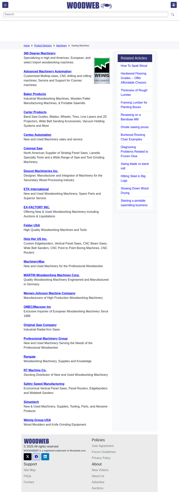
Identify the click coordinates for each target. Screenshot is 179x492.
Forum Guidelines (104, 452)
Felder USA (32, 225)
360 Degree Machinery (40, 53)
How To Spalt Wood (134, 65)
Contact (29, 482)
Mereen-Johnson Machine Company (49, 293)
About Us (98, 476)
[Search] (85, 14)
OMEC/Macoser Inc (37, 306)
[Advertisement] (92, 31)
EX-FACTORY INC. (37, 207)
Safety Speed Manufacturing (44, 383)
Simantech (31, 402)
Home (27, 45)
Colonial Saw (33, 148)
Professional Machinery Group (46, 338)
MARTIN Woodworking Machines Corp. (52, 275)
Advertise (98, 482)
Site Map (30, 470)
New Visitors (100, 470)
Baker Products (35, 94)
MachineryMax (34, 261)
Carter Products (35, 112)
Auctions (97, 488)
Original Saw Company (40, 325)
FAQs (27, 476)
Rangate (30, 356)
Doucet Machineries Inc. (41, 171)
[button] (28, 456)
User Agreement (103, 445)
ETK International (36, 189)
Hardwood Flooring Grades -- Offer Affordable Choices (133, 78)
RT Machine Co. (35, 370)
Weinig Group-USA (37, 420)
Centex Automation (37, 134)
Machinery (61, 45)
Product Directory (43, 45)
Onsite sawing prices (135, 127)
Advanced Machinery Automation (48, 71)
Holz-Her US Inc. (35, 239)
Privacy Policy (101, 458)
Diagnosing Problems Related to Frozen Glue (134, 151)
